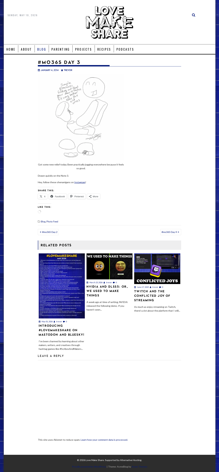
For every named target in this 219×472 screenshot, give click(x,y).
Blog (41, 49)
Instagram (79, 182)
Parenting (60, 49)
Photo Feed (52, 221)
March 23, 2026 (95, 282)
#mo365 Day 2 (49, 231)
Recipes (104, 49)
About (26, 49)
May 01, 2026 (46, 321)
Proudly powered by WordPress (89, 466)
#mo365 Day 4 (169, 231)
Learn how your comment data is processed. (104, 439)
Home (10, 49)
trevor (66, 70)
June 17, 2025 (141, 287)
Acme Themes (139, 466)
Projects (83, 49)
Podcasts (125, 49)
